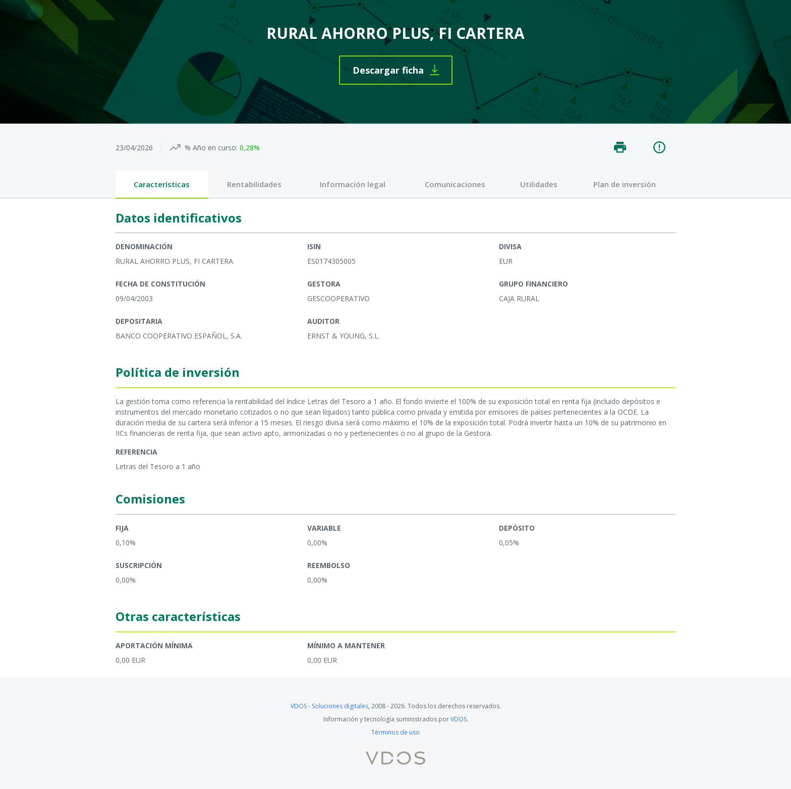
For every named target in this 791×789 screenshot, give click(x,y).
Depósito (517, 528)
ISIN (314, 246)
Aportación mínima (154, 645)
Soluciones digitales (340, 706)
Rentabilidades (254, 184)
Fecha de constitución (160, 284)
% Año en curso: (211, 147)
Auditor (323, 321)
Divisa (510, 246)
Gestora (324, 284)
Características (162, 184)
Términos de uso (395, 732)
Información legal (352, 184)
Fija (122, 528)
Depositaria (139, 321)
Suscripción (139, 565)
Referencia (136, 452)
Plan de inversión (624, 184)
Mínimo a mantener (346, 645)
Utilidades (538, 184)
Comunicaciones (455, 184)
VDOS (299, 706)
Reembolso (328, 565)
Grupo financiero (533, 284)
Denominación (144, 246)
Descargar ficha (388, 70)
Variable (324, 528)
